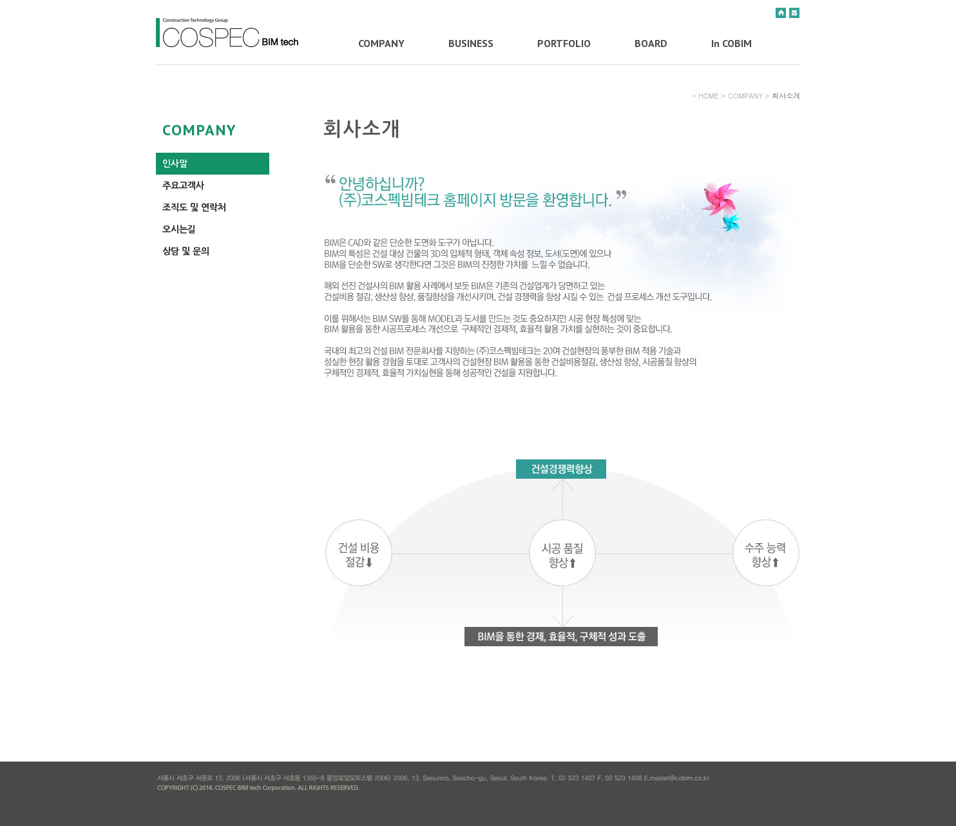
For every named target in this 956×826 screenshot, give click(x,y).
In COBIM (731, 43)
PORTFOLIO (564, 43)
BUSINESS (470, 43)
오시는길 (179, 229)
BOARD (651, 43)
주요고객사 (183, 185)
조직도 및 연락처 (194, 207)
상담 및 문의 (185, 251)
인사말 (174, 163)
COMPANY (381, 43)
